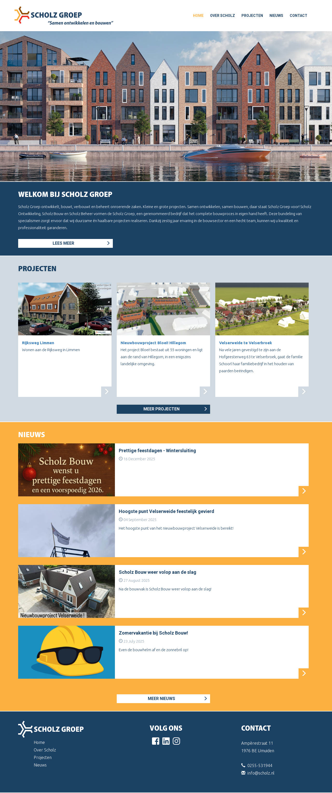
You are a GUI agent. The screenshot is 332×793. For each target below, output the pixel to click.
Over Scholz (222, 16)
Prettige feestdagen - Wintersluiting (157, 450)
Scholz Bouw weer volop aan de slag (157, 572)
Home (39, 742)
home (198, 16)
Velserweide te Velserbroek (245, 343)
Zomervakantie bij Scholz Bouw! (153, 633)
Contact (298, 16)
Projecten (252, 16)
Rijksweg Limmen (38, 343)
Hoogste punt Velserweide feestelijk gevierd (166, 511)
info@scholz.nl (260, 773)
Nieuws (276, 16)
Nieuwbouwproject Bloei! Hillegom (153, 343)
